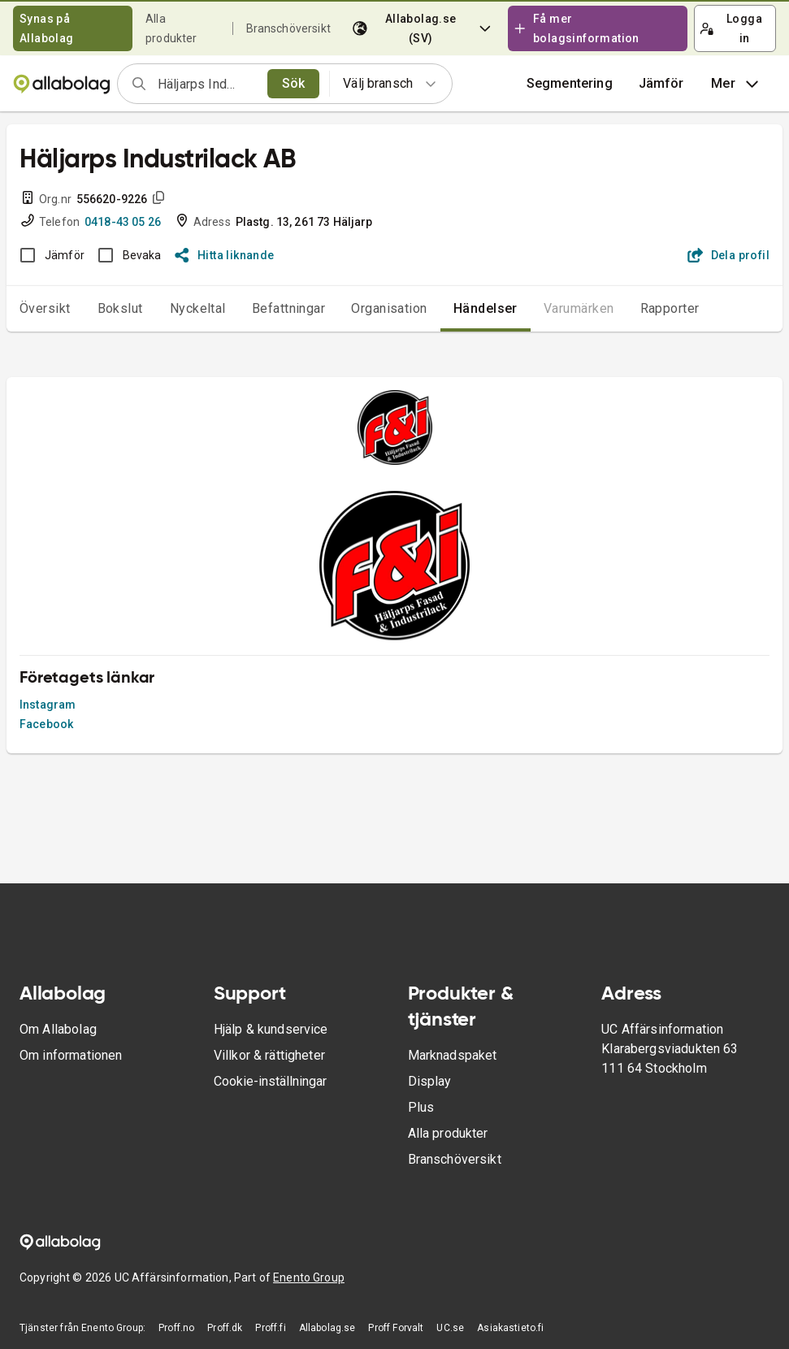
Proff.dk (224, 1328)
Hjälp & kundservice (271, 1029)
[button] (661, 83)
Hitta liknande (225, 255)
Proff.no (176, 1328)
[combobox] (207, 83)
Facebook (46, 724)
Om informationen (71, 1055)
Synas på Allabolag (47, 28)
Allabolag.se (327, 1328)
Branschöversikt (288, 28)
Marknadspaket (452, 1055)
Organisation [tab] (389, 308)
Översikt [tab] (45, 308)
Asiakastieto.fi (510, 1328)
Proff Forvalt (395, 1328)
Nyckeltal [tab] (198, 308)
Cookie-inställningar (270, 1081)
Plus (421, 1107)
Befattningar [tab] (289, 308)
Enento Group (309, 1277)
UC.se (450, 1328)
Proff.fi (270, 1328)
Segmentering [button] (570, 83)
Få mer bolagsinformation (576, 28)
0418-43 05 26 (123, 221)
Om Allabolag (58, 1029)
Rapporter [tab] (670, 308)
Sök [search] (294, 83)
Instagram (48, 704)
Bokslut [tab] (120, 308)
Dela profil (728, 255)
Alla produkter (448, 1133)
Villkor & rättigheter (269, 1055)
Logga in (731, 28)
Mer (736, 84)
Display (430, 1081)
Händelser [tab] (485, 308)
